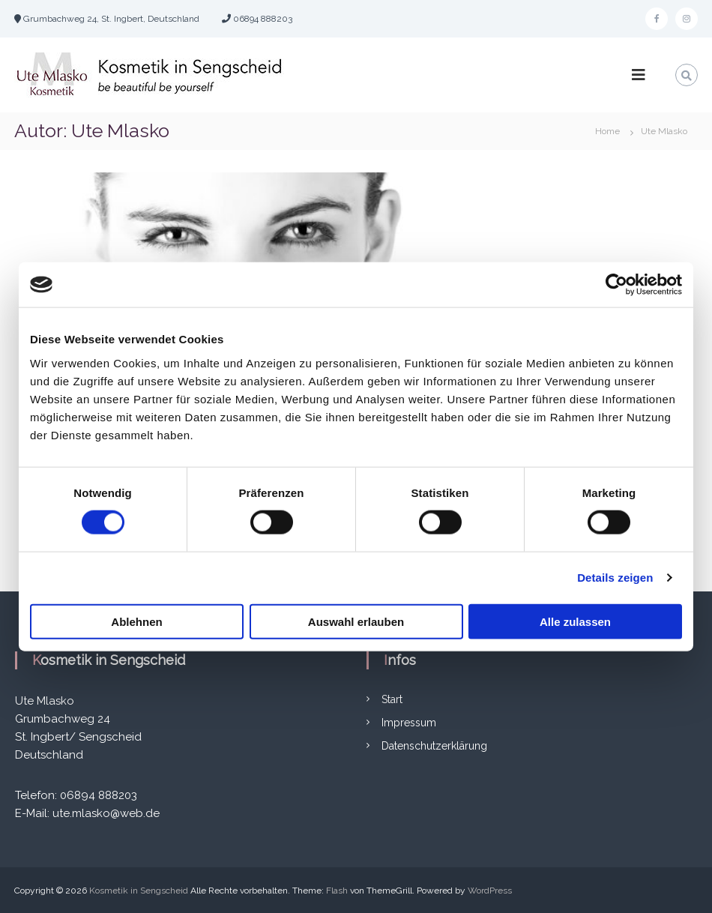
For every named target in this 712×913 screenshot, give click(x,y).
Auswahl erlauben (356, 621)
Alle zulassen (575, 621)
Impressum (408, 723)
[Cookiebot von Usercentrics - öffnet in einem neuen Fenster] (616, 285)
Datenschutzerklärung (434, 746)
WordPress (490, 890)
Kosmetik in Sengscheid (138, 890)
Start (391, 699)
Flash (337, 890)
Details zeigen (615, 577)
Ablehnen (136, 621)
